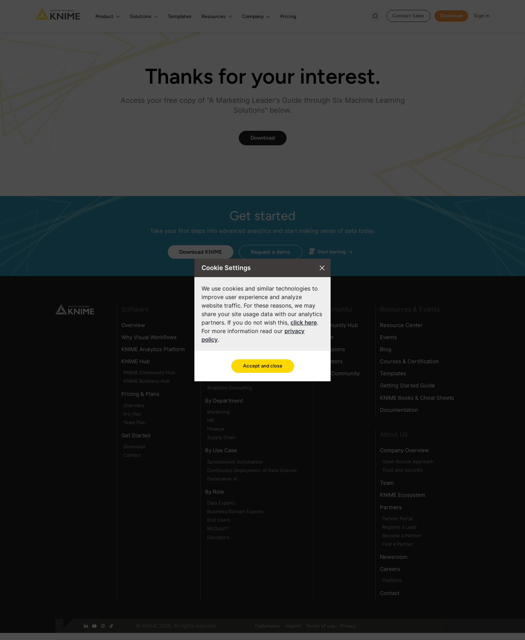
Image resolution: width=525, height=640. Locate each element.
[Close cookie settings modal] (322, 268)
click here (304, 322)
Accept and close (262, 366)
